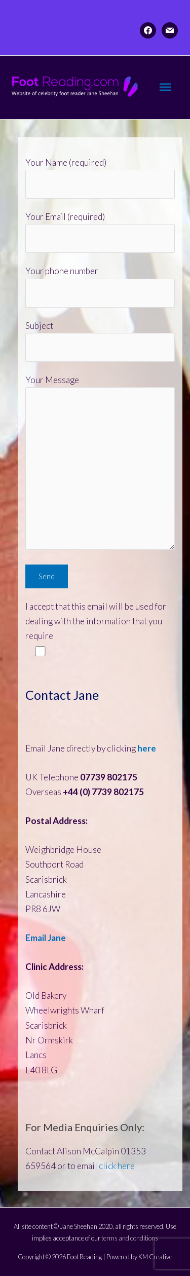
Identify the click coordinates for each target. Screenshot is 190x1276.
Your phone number (100, 287)
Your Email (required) (100, 232)
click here (117, 1165)
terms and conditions (129, 1238)
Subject (100, 341)
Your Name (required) (100, 178)
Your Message (100, 464)
